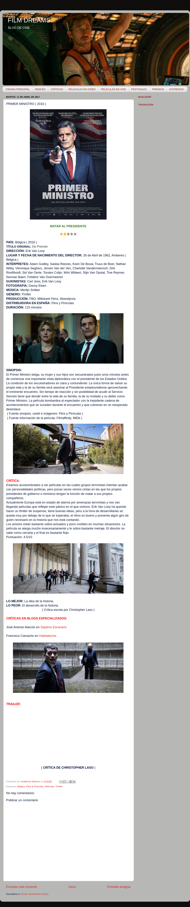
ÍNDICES (40, 89)
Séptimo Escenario (53, 627)
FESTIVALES (139, 89)
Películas (49, 786)
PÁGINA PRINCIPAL (18, 89)
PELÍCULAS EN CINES (82, 89)
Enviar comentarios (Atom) (35, 894)
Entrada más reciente (21, 887)
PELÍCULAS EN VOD (113, 89)
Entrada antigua (118, 887)
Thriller (59, 786)
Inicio (72, 887)
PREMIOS (158, 89)
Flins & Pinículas (35, 786)
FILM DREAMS (29, 20)
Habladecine (47, 636)
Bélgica (21, 786)
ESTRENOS (176, 89)
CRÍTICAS (57, 89)
